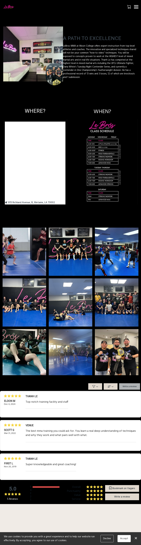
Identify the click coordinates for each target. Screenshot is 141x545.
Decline (107, 538)
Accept (124, 538)
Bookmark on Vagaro (122, 488)
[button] (129, 6)
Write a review (130, 386)
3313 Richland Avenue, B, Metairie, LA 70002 (30, 202)
